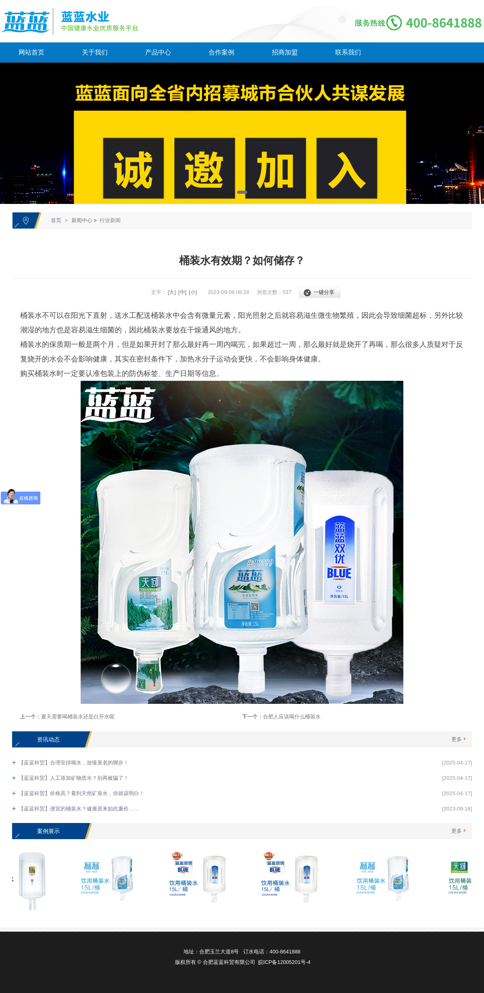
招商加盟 (285, 52)
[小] (193, 292)
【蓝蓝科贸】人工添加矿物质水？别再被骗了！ (74, 778)
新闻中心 (81, 220)
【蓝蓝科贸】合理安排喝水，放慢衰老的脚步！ (74, 763)
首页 (56, 220)
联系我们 (348, 52)
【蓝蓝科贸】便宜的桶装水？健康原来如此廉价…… (79, 809)
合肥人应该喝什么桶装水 (292, 717)
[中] (182, 292)
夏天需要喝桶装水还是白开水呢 (78, 717)
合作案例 (221, 52)
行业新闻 (110, 220)
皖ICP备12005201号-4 (284, 962)
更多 (456, 739)
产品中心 (158, 52)
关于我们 (95, 52)
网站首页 (31, 52)
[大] (172, 292)
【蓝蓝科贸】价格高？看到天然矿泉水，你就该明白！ (81, 793)
